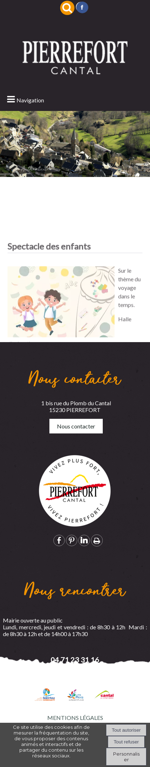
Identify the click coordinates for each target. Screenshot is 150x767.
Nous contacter (76, 426)
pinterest (71, 540)
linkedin (84, 540)
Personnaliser (126, 756)
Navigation (30, 100)
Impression (97, 540)
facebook (59, 540)
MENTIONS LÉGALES (75, 717)
